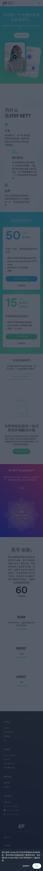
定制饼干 (26, 866)
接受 (36, 866)
